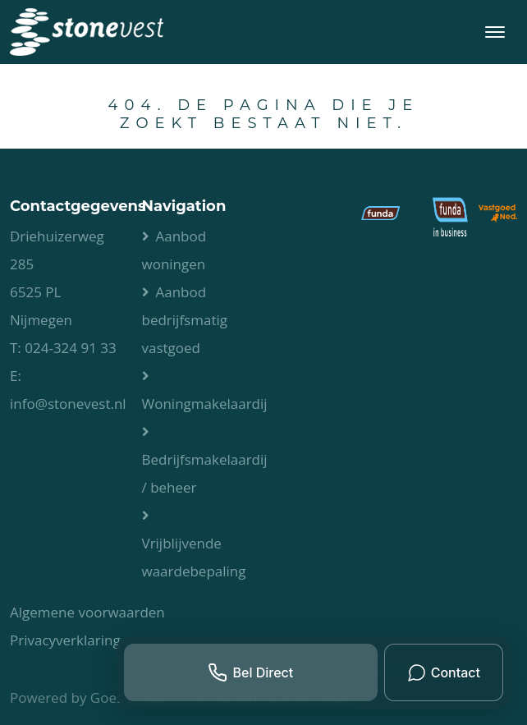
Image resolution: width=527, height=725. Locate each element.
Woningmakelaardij (205, 403)
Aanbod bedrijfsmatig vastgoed (184, 319)
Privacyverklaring (65, 640)
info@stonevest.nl (68, 403)
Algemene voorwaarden (87, 612)
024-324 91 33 (71, 347)
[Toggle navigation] (494, 32)
